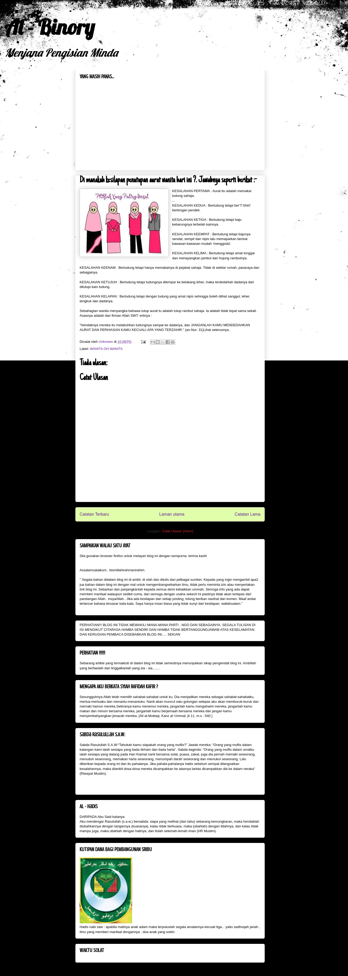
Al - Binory (49, 27)
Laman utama (171, 514)
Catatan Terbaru (94, 514)
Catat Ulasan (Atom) (177, 531)
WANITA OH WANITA (106, 349)
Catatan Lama (247, 514)
